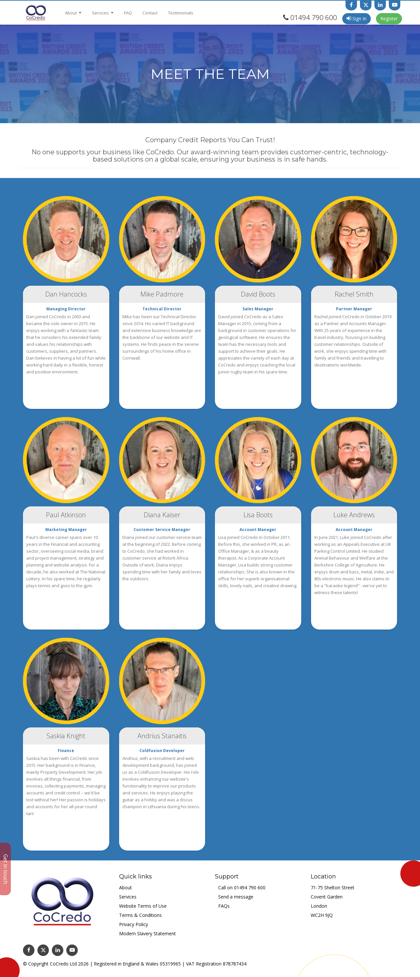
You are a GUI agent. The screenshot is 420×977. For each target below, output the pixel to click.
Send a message (235, 897)
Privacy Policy (133, 924)
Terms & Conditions (140, 915)
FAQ (128, 13)
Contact (150, 13)
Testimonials (180, 13)
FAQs (224, 906)
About (73, 13)
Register (389, 18)
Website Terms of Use (143, 906)
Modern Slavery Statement (147, 933)
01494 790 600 (313, 17)
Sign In (356, 18)
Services (103, 13)
